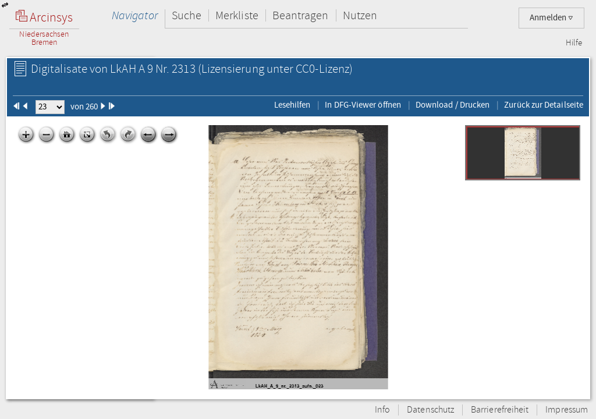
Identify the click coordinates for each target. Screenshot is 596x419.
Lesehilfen (292, 105)
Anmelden (551, 17)
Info (382, 410)
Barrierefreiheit (499, 410)
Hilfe (574, 43)
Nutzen (360, 15)
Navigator (135, 15)
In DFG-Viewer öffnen (363, 105)
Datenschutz (430, 410)
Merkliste (236, 15)
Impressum (566, 410)
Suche (186, 15)
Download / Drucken (452, 105)
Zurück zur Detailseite (543, 105)
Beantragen (300, 15)
